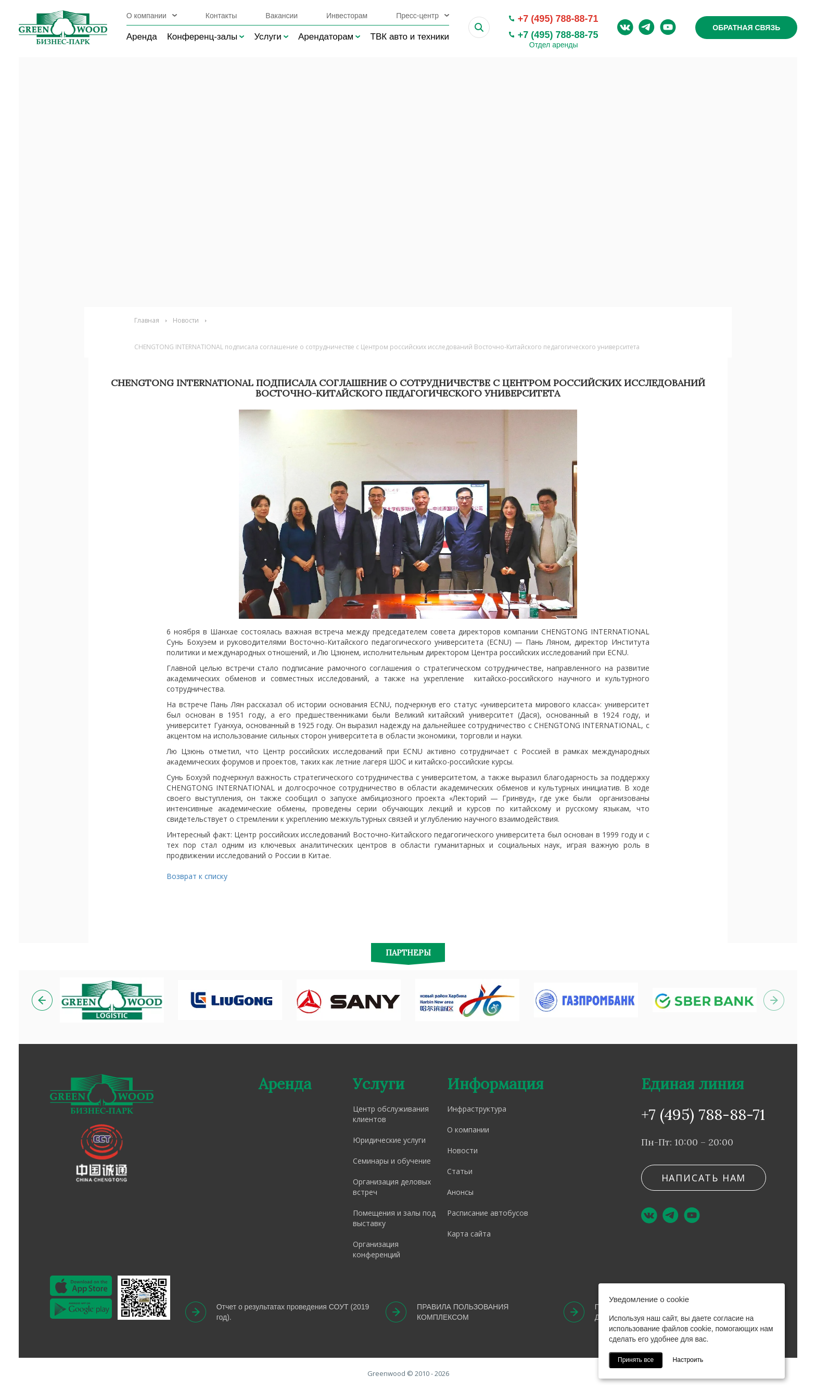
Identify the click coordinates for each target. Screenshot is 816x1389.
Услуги (267, 37)
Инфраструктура (476, 1109)
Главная (146, 320)
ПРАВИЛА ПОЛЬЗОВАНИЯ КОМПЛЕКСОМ (462, 1312)
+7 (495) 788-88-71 (558, 19)
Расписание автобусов (487, 1213)
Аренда (141, 37)
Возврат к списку (197, 876)
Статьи (460, 1171)
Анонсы (460, 1192)
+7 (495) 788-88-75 (558, 35)
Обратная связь (746, 27)
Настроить (688, 1359)
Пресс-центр (417, 15)
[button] (42, 1000)
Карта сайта (469, 1234)
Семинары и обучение (392, 1161)
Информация (495, 1083)
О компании (146, 15)
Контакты (221, 15)
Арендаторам (325, 37)
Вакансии (281, 15)
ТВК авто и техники (410, 37)
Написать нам (703, 1177)
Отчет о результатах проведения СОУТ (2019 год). (292, 1312)
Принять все (636, 1359)
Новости (186, 320)
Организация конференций (376, 1249)
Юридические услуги (389, 1140)
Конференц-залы (202, 37)
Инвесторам (346, 15)
